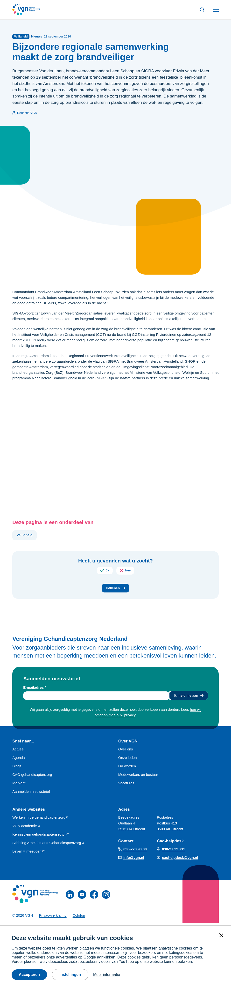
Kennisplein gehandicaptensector (40, 837)
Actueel (18, 751)
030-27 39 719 (173, 851)
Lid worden (127, 768)
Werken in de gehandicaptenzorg (40, 820)
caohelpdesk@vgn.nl (180, 860)
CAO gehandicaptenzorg (32, 777)
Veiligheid (25, 536)
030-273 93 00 (135, 851)
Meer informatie (106, 975)
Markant (18, 785)
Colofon (79, 918)
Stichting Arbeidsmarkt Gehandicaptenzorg (48, 845)
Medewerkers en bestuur (138, 777)
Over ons (125, 751)
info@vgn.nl (133, 860)
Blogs (16, 768)
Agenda (18, 760)
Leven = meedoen (28, 854)
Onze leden (127, 760)
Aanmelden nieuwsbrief (31, 794)
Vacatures (126, 785)
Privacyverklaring (52, 918)
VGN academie (26, 828)
